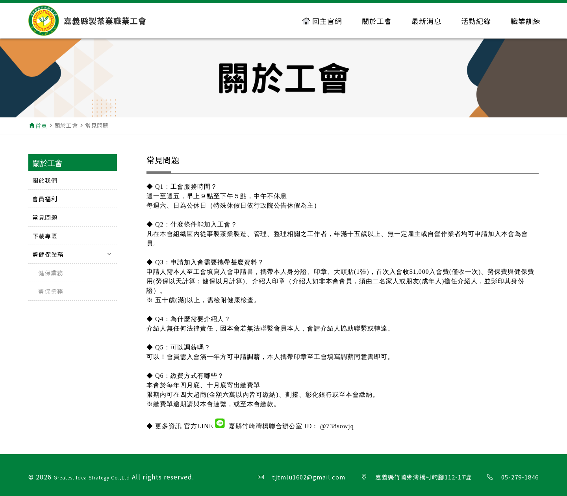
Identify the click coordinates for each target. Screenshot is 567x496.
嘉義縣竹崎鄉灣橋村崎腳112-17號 (423, 477)
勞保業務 (50, 291)
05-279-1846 (520, 477)
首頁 (41, 126)
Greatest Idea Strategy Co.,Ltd (92, 477)
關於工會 (377, 21)
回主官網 (322, 21)
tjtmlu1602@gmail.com (308, 477)
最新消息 (426, 21)
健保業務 (50, 273)
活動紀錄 (476, 21)
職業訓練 (526, 21)
